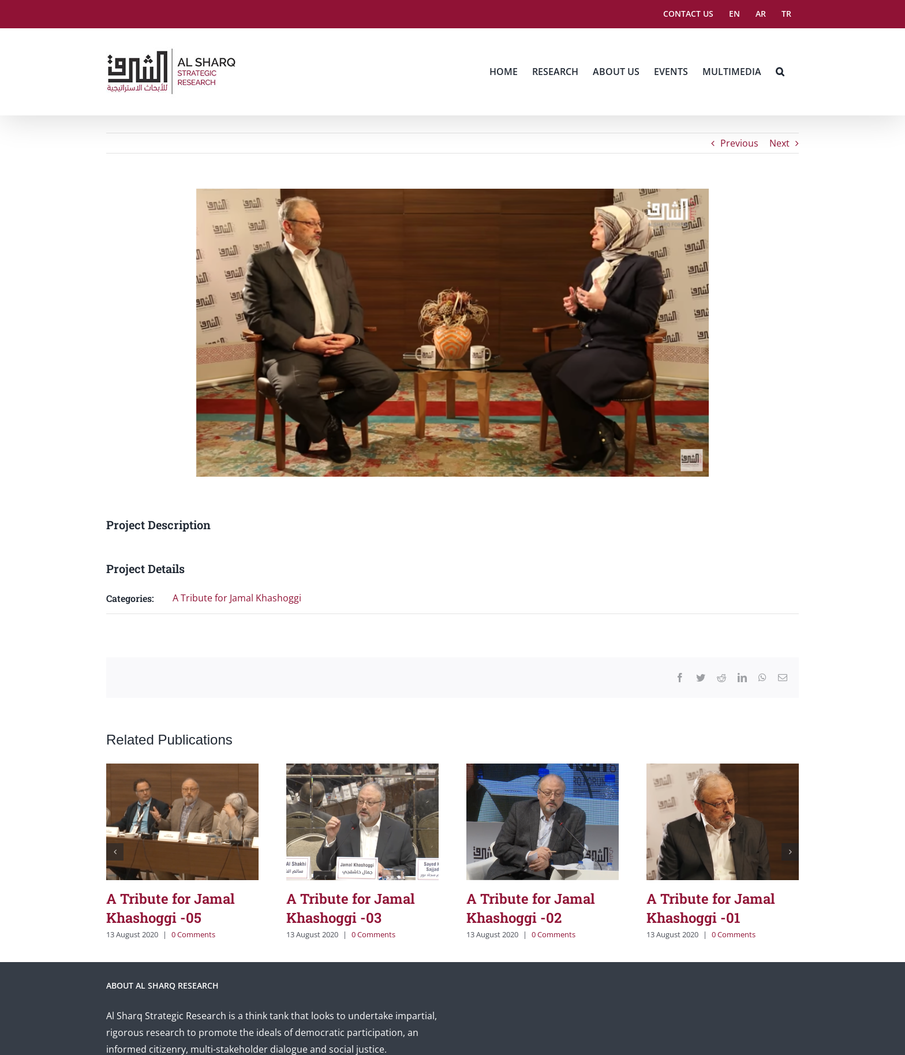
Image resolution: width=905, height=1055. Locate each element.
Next (779, 143)
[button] (780, 71)
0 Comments (193, 934)
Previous (739, 143)
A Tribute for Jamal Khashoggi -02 (530, 908)
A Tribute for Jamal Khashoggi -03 (350, 908)
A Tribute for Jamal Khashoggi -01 (710, 908)
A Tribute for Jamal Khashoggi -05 (170, 908)
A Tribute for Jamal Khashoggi (237, 598)
